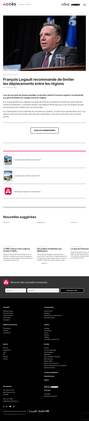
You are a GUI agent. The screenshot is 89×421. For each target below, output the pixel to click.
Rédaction (9, 88)
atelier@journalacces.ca (10, 401)
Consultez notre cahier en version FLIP (27, 176)
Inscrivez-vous (72, 291)
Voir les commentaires (44, 131)
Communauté (41, 223)
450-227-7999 (8, 399)
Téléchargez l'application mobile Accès (27, 192)
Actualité (6, 223)
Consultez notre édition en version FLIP (27, 160)
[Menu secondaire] (84, 5)
